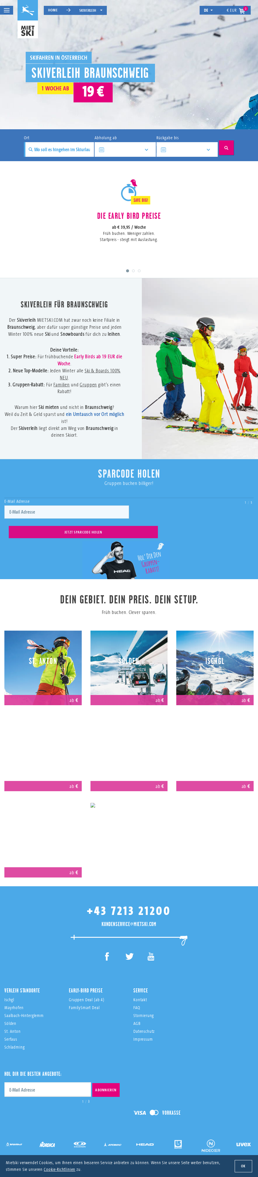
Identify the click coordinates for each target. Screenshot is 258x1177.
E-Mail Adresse (17, 511)
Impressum (143, 1030)
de (208, 10)
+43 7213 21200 (129, 901)
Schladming (14, 1037)
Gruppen (88, 395)
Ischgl (215, 652)
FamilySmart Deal (84, 998)
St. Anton (43, 652)
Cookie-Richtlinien (59, 1169)
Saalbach (215, 738)
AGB (137, 1014)
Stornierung (143, 1006)
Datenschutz (144, 1022)
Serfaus (129, 738)
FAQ (136, 998)
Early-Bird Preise (85, 981)
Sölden (128, 652)
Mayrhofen (43, 738)
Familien (61, 395)
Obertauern (43, 824)
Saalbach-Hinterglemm (24, 1006)
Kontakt (140, 990)
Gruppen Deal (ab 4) (86, 990)
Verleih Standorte (22, 981)
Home (52, 10)
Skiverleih (90, 10)
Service (140, 981)
